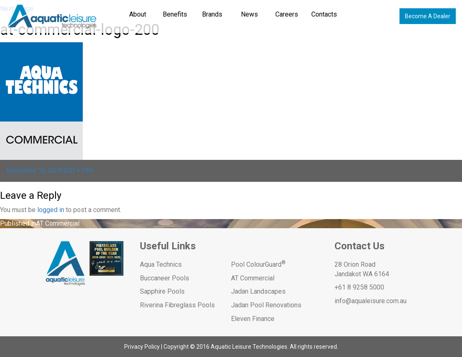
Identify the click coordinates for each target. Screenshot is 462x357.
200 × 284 (78, 170)
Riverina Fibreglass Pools (177, 305)
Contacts (324, 14)
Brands (212, 14)
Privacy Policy (142, 346)
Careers (286, 14)
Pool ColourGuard (258, 264)
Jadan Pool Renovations (266, 305)
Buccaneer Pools (164, 278)
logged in (50, 210)
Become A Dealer (427, 16)
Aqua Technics (161, 264)
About (137, 14)
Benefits (175, 14)
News (249, 14)
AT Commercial (252, 278)
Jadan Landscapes (258, 291)
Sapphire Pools (162, 291)
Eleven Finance (252, 319)
